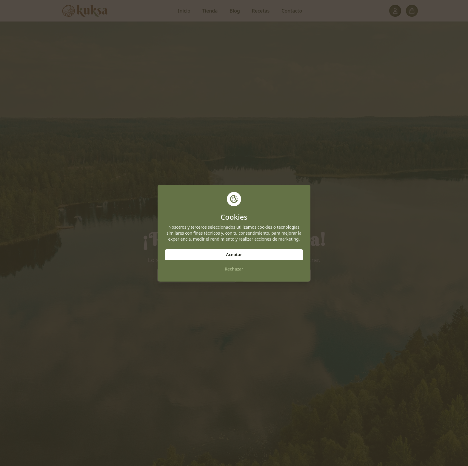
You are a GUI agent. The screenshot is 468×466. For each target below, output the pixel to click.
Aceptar (234, 254)
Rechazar (234, 269)
